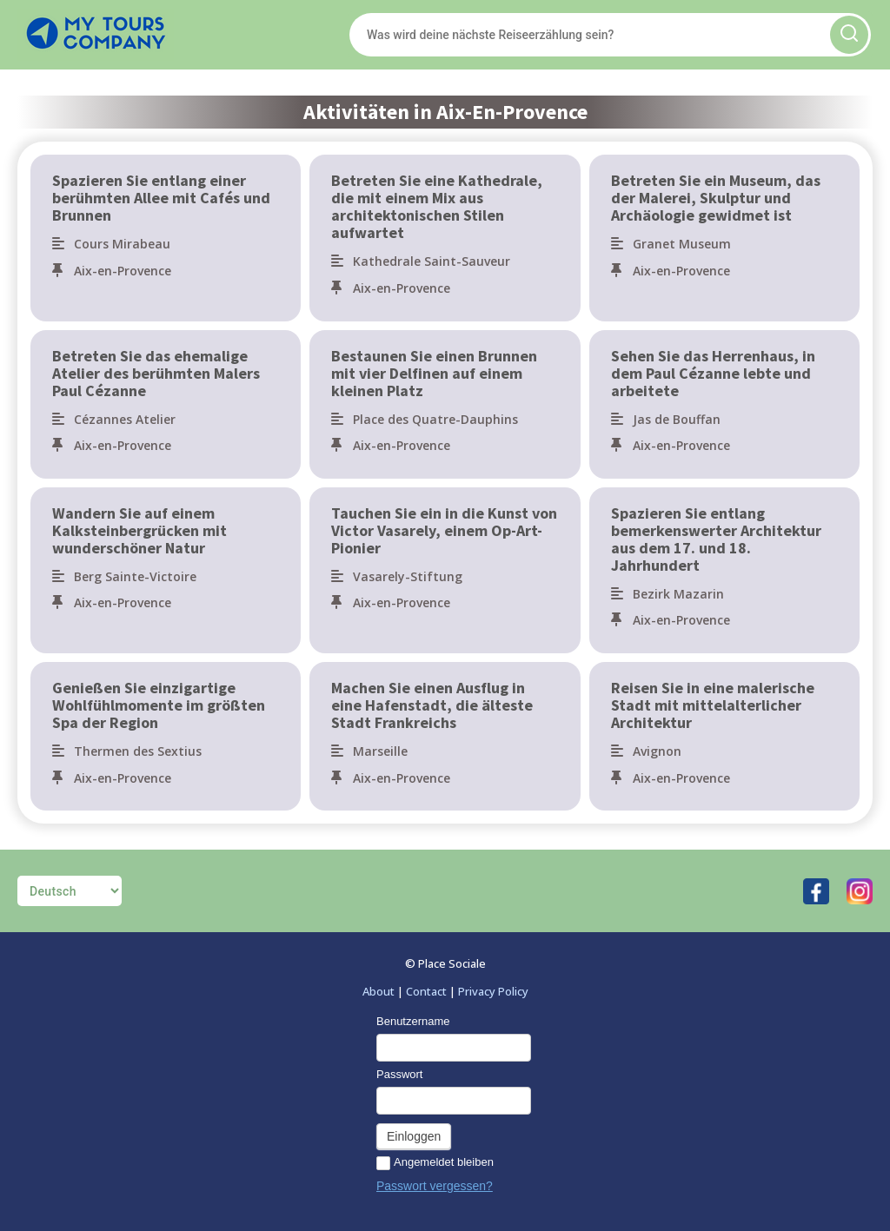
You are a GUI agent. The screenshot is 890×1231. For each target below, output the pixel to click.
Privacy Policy (493, 991)
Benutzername (413, 1021)
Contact (426, 991)
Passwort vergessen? (434, 1186)
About (378, 991)
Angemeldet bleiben (435, 1162)
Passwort (399, 1074)
